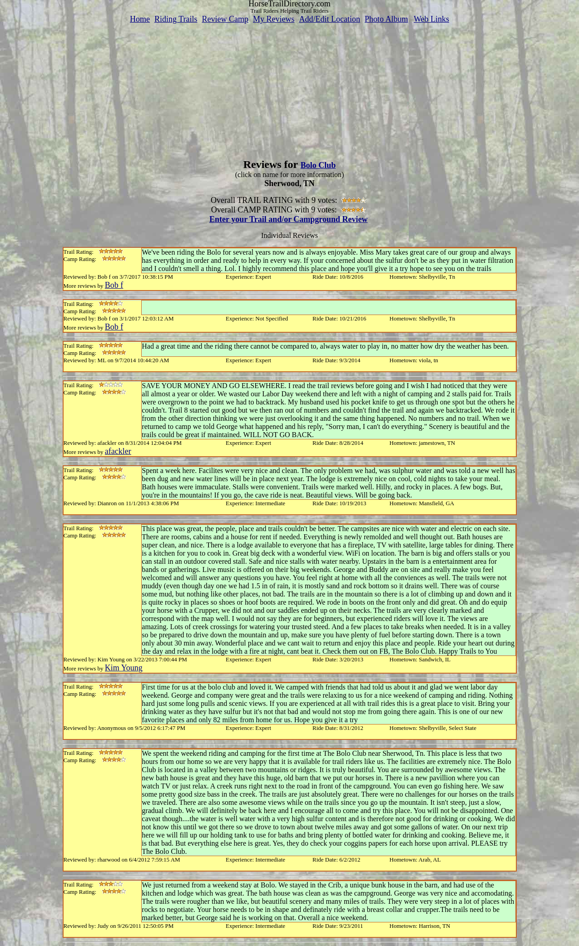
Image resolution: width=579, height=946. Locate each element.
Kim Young (124, 667)
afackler (118, 451)
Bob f (114, 285)
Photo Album (386, 19)
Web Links (431, 19)
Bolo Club (318, 165)
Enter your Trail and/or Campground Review (288, 219)
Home (140, 19)
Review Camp (225, 19)
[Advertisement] (290, 87)
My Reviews (274, 19)
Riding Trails (176, 19)
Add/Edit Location (329, 19)
